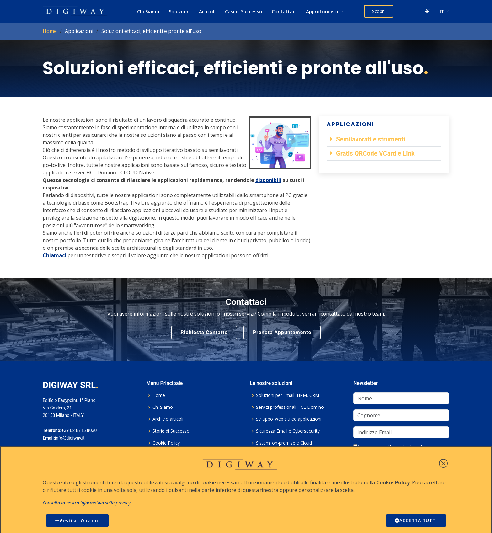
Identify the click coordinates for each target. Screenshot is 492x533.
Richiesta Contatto (204, 332)
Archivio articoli (167, 419)
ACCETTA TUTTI (415, 521)
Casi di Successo (243, 11)
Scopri (378, 11)
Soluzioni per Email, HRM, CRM (287, 395)
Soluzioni (179, 11)
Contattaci (284, 11)
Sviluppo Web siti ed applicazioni (288, 419)
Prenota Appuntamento (282, 332)
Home (50, 31)
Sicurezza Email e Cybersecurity (288, 431)
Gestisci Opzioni (77, 521)
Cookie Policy (166, 443)
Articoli (207, 11)
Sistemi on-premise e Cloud (284, 443)
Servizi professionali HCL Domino (290, 407)
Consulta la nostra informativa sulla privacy (87, 503)
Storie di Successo (171, 431)
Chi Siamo (148, 11)
